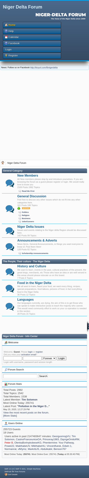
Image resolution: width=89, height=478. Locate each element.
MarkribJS (33, 449)
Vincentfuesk (54, 445)
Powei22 (9, 445)
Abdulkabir (46, 449)
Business (26, 218)
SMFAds (7, 472)
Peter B (9, 442)
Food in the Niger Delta (34, 283)
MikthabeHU (38, 445)
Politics (25, 212)
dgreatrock (26, 208)
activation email (28, 354)
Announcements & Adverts (37, 240)
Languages (25, 299)
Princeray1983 (51, 439)
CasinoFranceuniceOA (28, 439)
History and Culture (31, 266)
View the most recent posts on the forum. (26, 412)
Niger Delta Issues (30, 226)
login (30, 352)
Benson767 (60, 449)
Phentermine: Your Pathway (58, 442)
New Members (27, 175)
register (39, 352)
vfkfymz (22, 449)
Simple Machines (34, 469)
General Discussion (31, 196)
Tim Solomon (29, 399)
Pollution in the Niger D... (33, 406)
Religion (25, 215)
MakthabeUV (23, 445)
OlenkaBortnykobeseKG (27, 442)
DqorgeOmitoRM (69, 439)
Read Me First (28, 191)
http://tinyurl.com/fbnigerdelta (44, 67)
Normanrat (10, 449)
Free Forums (20, 472)
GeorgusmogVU (61, 436)
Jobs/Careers (28, 221)
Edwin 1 (66, 445)
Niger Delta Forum (22, 6)
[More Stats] (10, 415)
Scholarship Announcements (35, 253)
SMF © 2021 (21, 469)
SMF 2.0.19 (9, 469)
